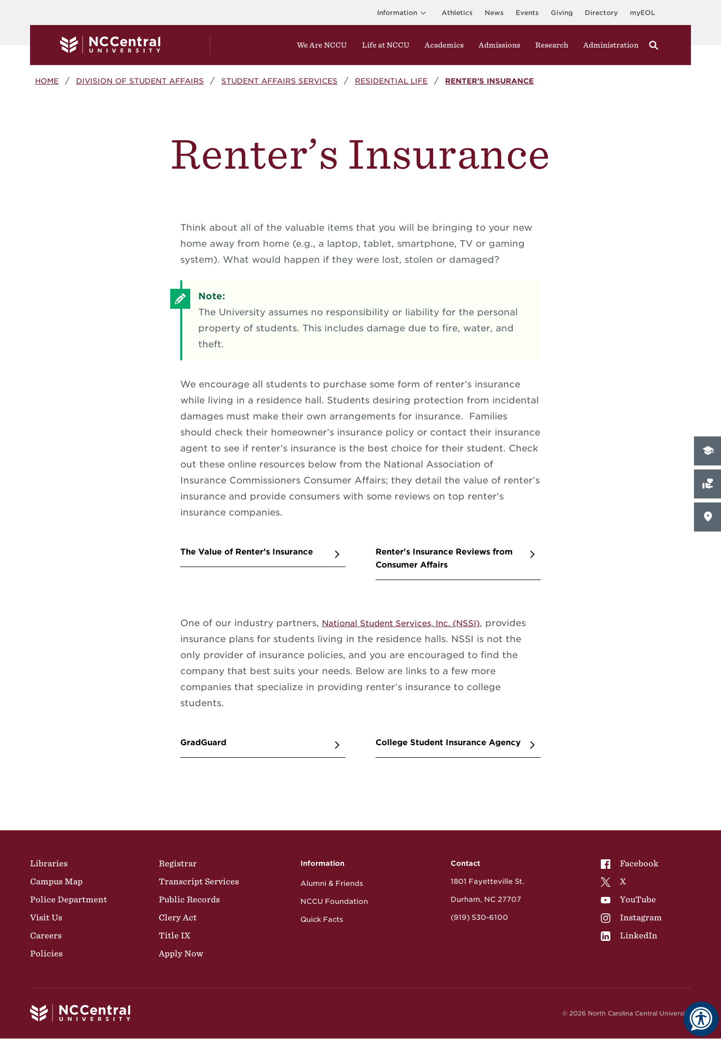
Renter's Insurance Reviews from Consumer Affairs (444, 558)
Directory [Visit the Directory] (601, 13)
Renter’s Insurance (489, 81)
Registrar (178, 863)
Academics (444, 45)
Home (47, 81)
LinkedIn (629, 935)
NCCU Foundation (334, 901)
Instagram (631, 917)
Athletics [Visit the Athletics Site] (457, 13)
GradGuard (203, 742)
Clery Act (178, 917)
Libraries (49, 863)
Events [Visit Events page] (527, 13)
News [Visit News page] (494, 13)
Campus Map (56, 881)
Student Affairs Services (279, 81)
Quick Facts (321, 919)
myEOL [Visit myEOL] (642, 13)
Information (403, 13)
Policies (46, 953)
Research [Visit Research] (551, 45)
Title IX (174, 935)
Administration (610, 45)
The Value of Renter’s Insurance (246, 552)
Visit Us (46, 917)
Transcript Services (199, 881)
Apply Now (181, 953)
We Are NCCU (322, 45)
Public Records (189, 899)
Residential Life (391, 81)
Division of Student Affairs (140, 81)
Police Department (68, 899)
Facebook (629, 863)
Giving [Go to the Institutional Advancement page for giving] (562, 13)
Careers (46, 935)
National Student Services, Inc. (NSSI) (401, 623)
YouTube (628, 899)
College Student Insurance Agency (448, 742)
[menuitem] (631, 863)
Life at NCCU (386, 45)
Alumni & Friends (331, 883)
